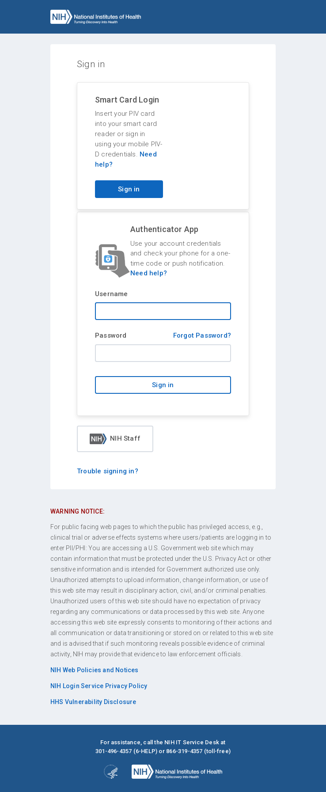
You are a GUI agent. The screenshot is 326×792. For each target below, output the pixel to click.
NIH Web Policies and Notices (94, 670)
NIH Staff (115, 439)
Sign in (163, 385)
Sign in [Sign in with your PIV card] (129, 189)
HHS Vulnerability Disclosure (93, 701)
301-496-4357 (113, 751)
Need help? (148, 273)
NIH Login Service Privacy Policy (98, 685)
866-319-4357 (184, 751)
